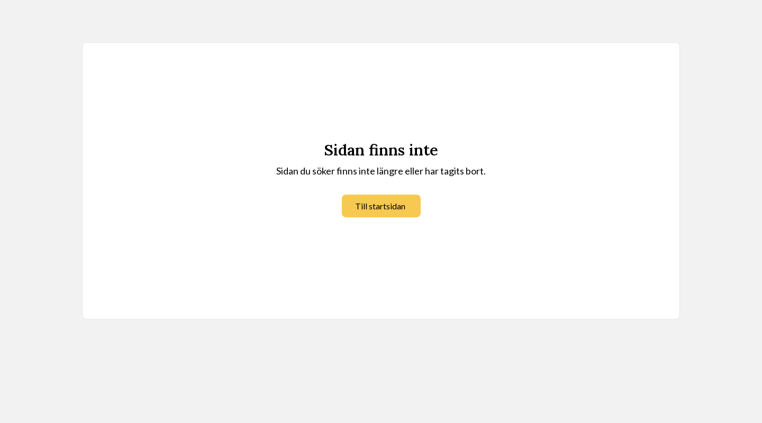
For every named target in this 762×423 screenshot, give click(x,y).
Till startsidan (380, 206)
